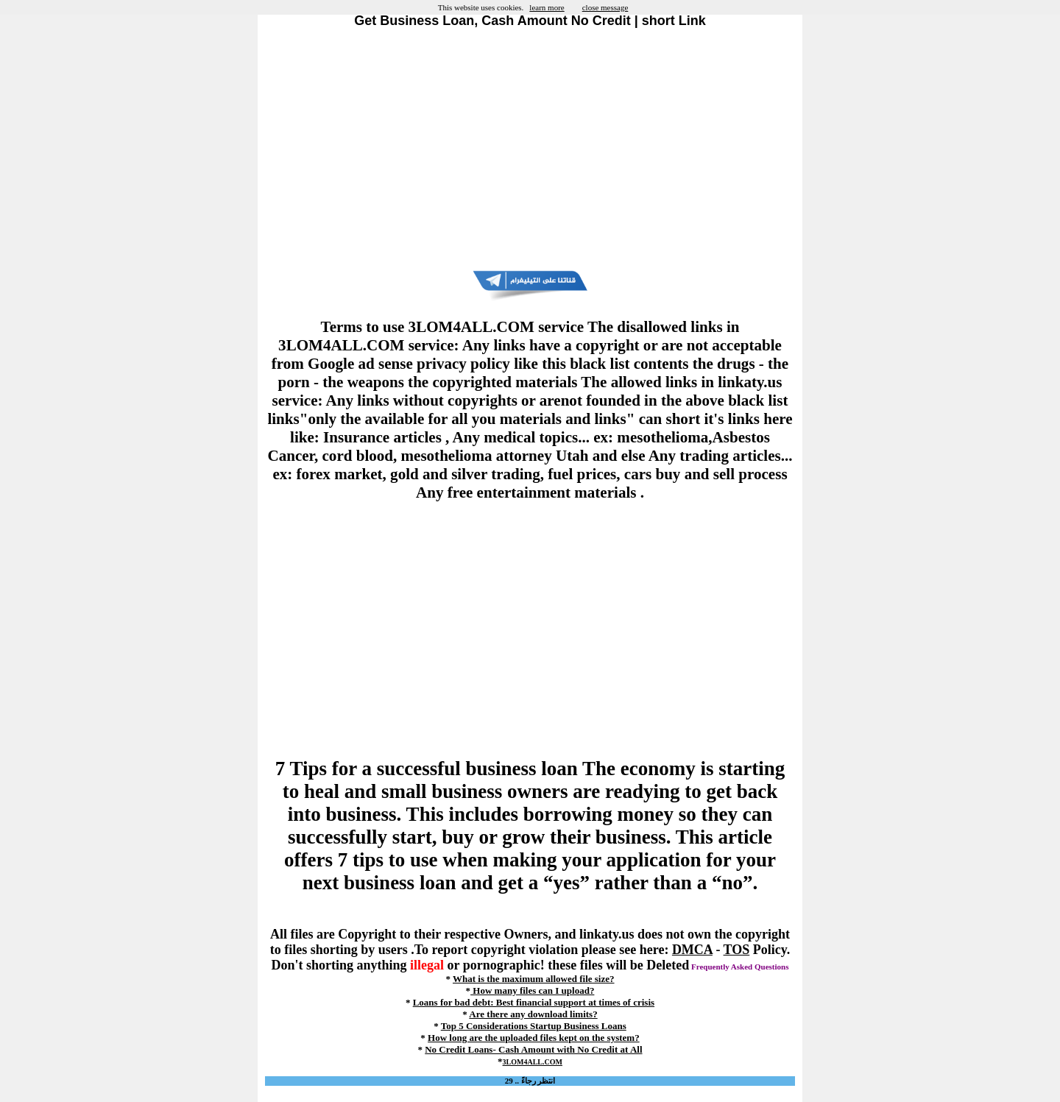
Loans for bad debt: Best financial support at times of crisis (533, 1002)
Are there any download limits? (533, 1014)
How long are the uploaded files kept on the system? (534, 1037)
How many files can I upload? (532, 990)
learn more (546, 7)
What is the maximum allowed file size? (534, 978)
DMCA (692, 949)
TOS (737, 949)
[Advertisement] (530, 149)
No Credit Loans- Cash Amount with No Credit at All (533, 1049)
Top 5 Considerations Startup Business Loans (533, 1025)
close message (605, 7)
